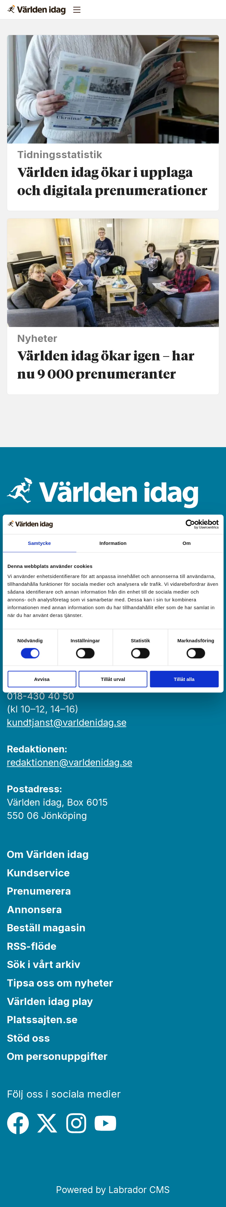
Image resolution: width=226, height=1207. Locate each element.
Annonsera (34, 909)
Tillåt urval (113, 679)
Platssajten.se (42, 1019)
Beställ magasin (46, 928)
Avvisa (42, 679)
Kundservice (38, 873)
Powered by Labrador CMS (113, 1189)
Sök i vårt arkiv (43, 964)
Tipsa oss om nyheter (60, 983)
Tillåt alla (184, 679)
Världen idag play (50, 1001)
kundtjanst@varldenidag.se (66, 722)
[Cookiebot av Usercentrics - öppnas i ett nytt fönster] (190, 524)
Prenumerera (39, 891)
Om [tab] (187, 543)
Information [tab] (113, 543)
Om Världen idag (48, 854)
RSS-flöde (31, 946)
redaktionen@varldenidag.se (69, 762)
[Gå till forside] (36, 9)
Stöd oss (28, 1038)
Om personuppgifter (57, 1056)
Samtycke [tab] (39, 543)
